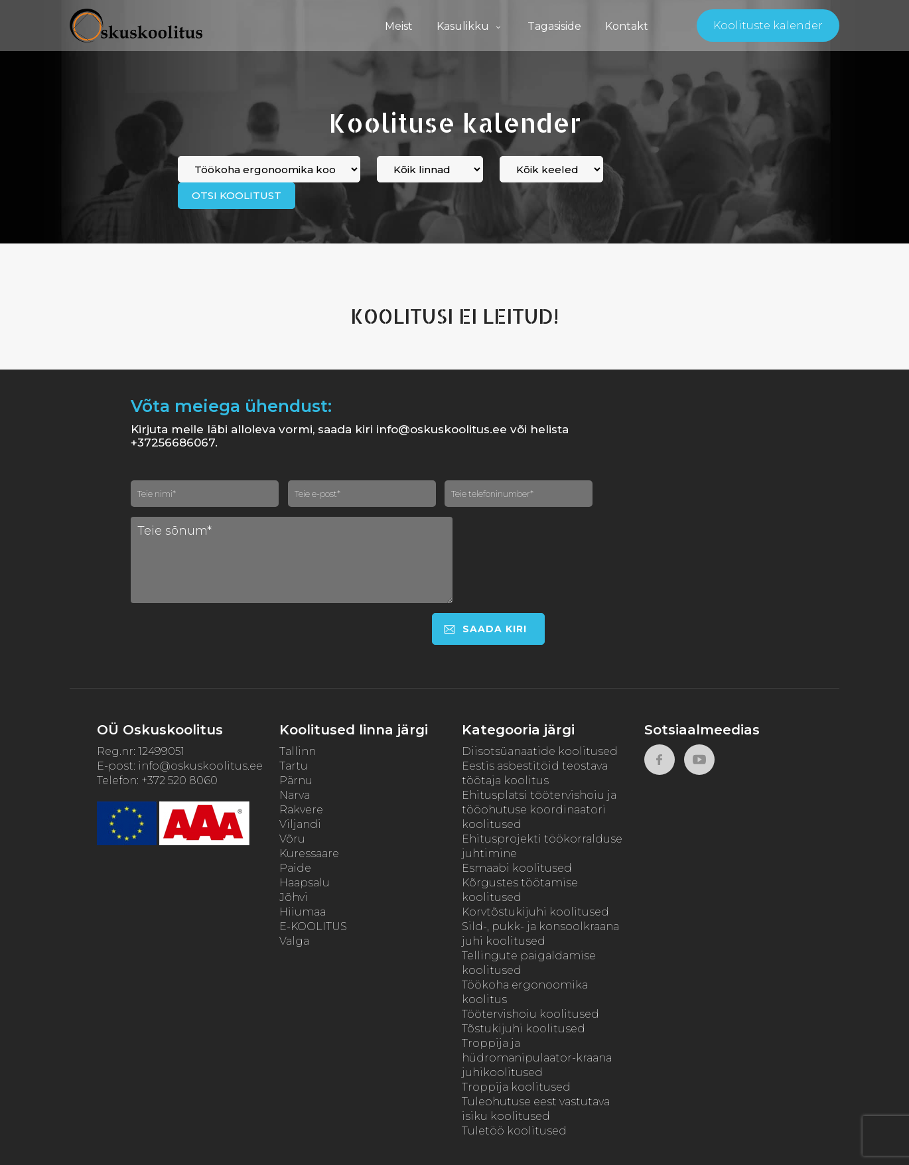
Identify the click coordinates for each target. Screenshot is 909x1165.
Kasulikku (470, 26)
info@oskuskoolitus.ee (200, 766)
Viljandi (300, 824)
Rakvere (301, 809)
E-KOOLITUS (313, 926)
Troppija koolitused (516, 1087)
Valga (294, 941)
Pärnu (296, 780)
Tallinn (297, 751)
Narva (294, 795)
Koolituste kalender (768, 25)
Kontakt (626, 26)
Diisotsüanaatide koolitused (540, 751)
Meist (399, 26)
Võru (292, 839)
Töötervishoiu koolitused (530, 1014)
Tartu (293, 766)
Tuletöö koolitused (514, 1131)
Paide (295, 868)
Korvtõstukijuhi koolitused (535, 912)
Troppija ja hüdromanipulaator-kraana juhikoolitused (537, 1058)
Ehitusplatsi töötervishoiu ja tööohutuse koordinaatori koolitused (539, 810)
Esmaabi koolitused (517, 868)
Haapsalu (304, 882)
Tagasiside (554, 26)
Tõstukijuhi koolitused (523, 1028)
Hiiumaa (302, 912)
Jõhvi (293, 897)
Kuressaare (309, 853)
